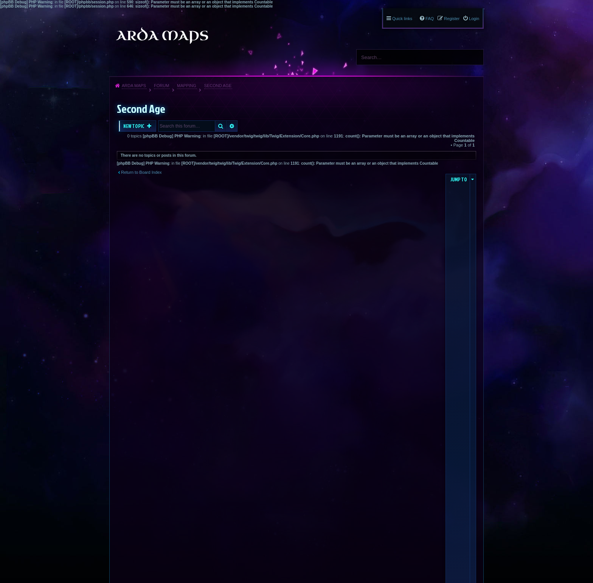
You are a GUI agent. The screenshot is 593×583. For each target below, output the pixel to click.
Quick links (402, 18)
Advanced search (232, 126)
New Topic (134, 126)
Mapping (186, 85)
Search (475, 57)
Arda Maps (134, 85)
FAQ (429, 18)
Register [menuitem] (451, 18)
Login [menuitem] (474, 18)
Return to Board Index (141, 172)
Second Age (218, 85)
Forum (161, 85)
